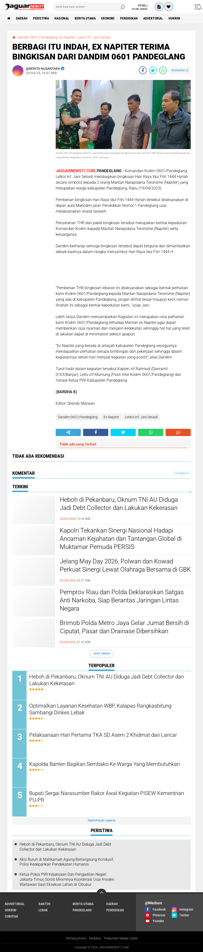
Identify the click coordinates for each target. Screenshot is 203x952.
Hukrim (174, 18)
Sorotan (11, 916)
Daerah (21, 18)
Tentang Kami (75, 938)
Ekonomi (108, 18)
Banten (44, 904)
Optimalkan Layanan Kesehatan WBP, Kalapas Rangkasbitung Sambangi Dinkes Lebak (100, 709)
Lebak (43, 910)
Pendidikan (129, 18)
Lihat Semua (101, 653)
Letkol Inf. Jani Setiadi (141, 417)
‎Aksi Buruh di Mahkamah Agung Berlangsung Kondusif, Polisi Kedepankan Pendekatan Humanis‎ (67, 862)
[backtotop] (101, 893)
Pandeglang (82, 910)
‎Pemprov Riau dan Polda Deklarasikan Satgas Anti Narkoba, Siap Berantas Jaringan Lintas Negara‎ (122, 600)
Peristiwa (41, 18)
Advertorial (153, 18)
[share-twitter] (153, 70)
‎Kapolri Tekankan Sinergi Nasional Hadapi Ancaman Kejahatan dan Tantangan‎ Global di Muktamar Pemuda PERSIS (121, 538)
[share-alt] (68, 432)
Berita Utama (85, 18)
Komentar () (180, 70)
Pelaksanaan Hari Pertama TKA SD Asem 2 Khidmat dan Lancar (103, 735)
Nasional (61, 18)
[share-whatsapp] (163, 70)
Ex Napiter (111, 417)
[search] (90, 6)
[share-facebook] (143, 70)
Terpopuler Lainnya (101, 820)
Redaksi (95, 938)
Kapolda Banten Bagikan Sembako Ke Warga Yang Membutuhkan (104, 764)
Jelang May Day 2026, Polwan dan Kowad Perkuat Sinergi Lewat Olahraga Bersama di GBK (125, 565)
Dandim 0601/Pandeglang (78, 417)
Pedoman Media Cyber (121, 938)
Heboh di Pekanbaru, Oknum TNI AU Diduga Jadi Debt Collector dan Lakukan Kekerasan (119, 503)
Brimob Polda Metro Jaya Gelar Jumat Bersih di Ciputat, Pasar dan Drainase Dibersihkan (124, 627)
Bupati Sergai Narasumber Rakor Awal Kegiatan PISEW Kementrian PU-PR (106, 796)
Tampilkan (181, 473)
